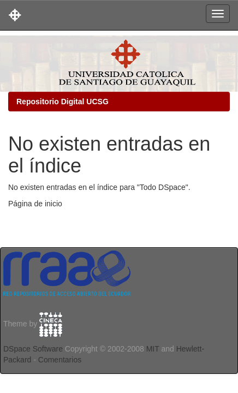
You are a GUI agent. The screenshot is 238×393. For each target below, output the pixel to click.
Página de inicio (35, 203)
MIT (152, 348)
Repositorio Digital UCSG (62, 101)
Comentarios (59, 359)
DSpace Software (33, 348)
